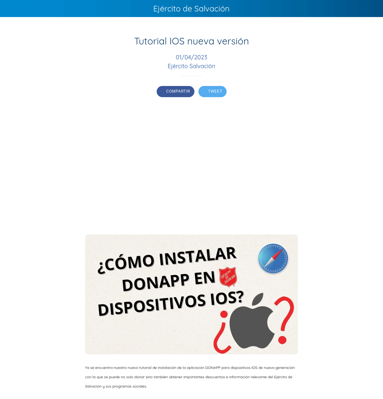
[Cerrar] (10, 8)
